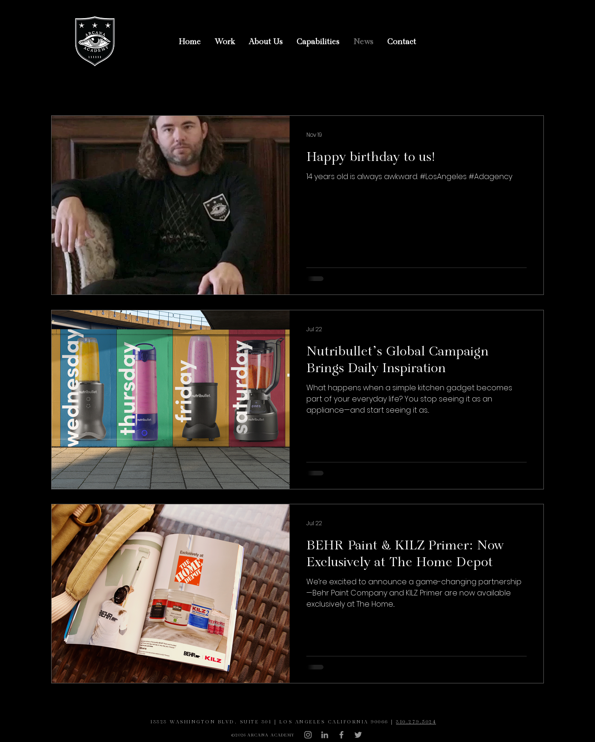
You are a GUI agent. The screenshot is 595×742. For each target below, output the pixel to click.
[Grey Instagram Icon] (308, 735)
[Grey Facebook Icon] (341, 735)
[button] (225, 41)
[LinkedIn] (325, 735)
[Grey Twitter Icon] (358, 735)
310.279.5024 (416, 722)
